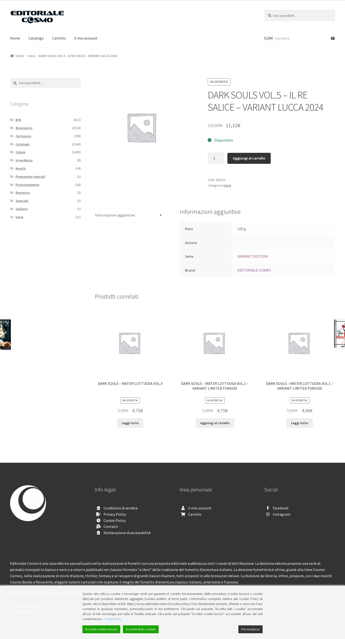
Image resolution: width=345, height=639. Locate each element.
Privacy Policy (115, 514)
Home (15, 38)
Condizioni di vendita (121, 508)
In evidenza (24, 160)
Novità (21, 168)
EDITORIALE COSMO (254, 270)
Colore (20, 152)
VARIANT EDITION (252, 256)
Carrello (59, 38)
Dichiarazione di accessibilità (127, 532)
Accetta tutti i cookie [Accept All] (141, 629)
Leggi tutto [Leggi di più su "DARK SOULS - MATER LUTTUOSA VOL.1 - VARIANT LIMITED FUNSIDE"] (299, 423)
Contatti (111, 526)
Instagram (281, 514)
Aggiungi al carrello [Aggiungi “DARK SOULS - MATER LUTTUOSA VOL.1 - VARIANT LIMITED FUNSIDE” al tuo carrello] (215, 423)
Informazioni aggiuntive (115, 215)
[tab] (130, 215)
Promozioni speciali (30, 176)
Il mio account (86, 38)
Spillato (22, 209)
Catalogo (36, 38)
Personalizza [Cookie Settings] (250, 629)
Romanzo (23, 192)
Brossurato (24, 128)
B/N (18, 120)
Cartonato (23, 136)
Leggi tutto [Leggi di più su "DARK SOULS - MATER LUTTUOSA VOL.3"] (130, 423)
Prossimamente (27, 185)
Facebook (280, 508)
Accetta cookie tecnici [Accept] (101, 629)
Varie (31, 56)
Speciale (22, 201)
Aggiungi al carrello (249, 158)
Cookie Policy (115, 520)
